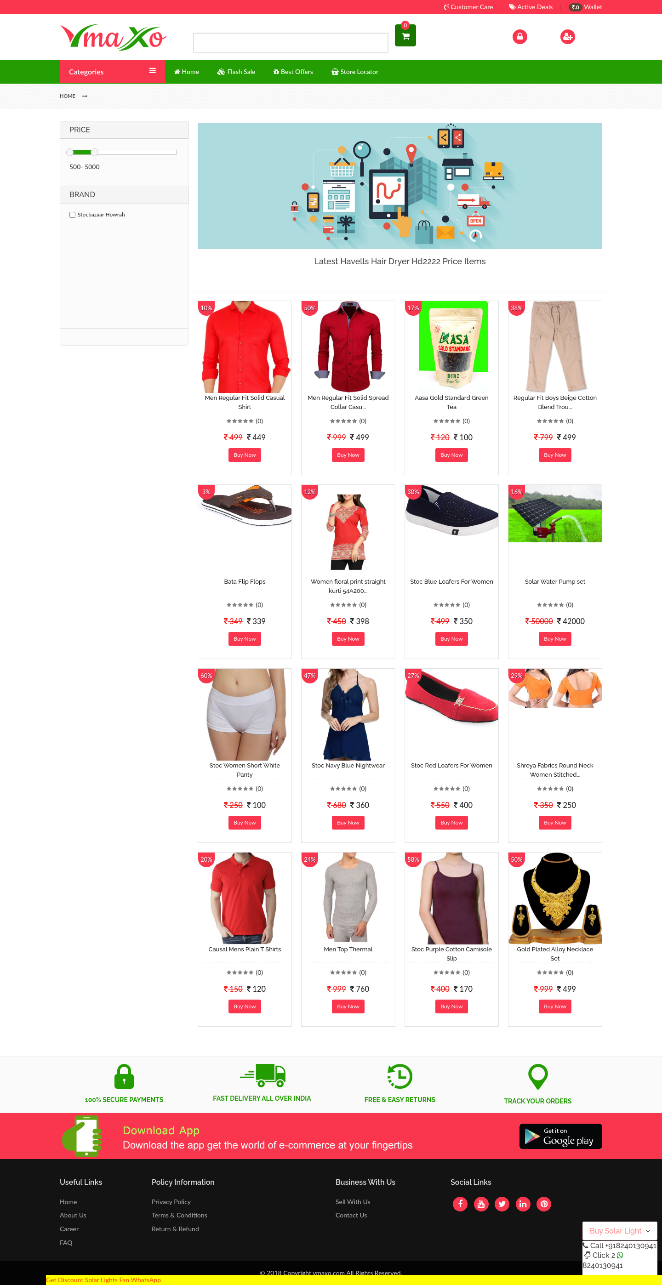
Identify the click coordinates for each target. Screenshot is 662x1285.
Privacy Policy (171, 1201)
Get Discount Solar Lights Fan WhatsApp (103, 1280)
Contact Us (351, 1215)
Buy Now (245, 454)
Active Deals (531, 7)
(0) (259, 421)
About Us (73, 1215)
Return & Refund (175, 1229)
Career (69, 1229)
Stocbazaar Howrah (97, 214)
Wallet (585, 7)
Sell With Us (353, 1201)
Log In (530, 36)
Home (68, 1201)
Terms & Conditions (179, 1215)
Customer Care (468, 7)
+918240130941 (630, 1245)
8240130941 (602, 1265)
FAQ (66, 1242)
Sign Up (579, 36)
